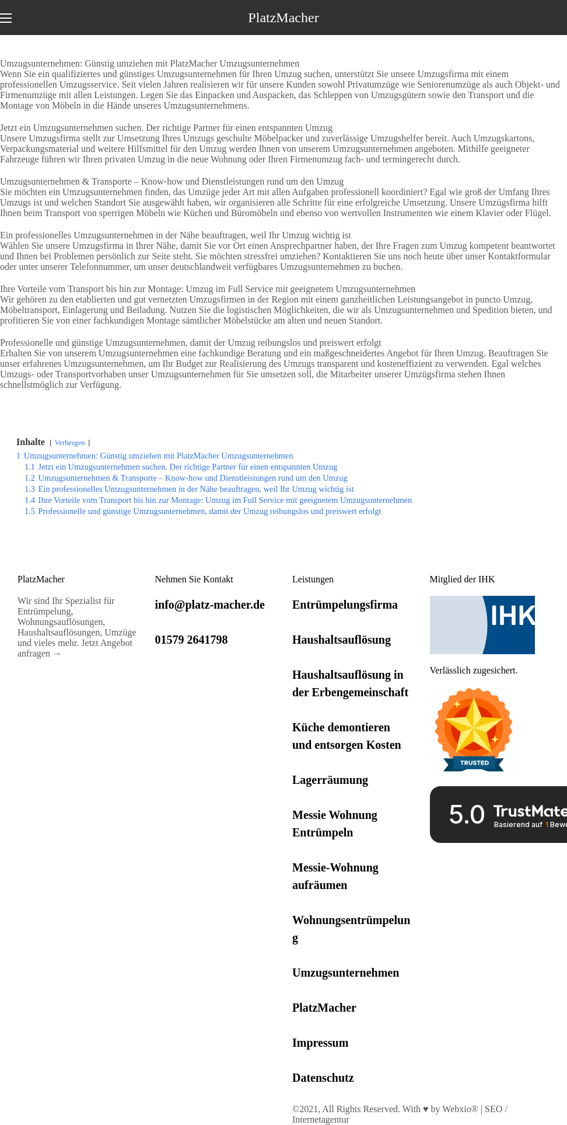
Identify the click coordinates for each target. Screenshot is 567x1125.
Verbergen (69, 443)
